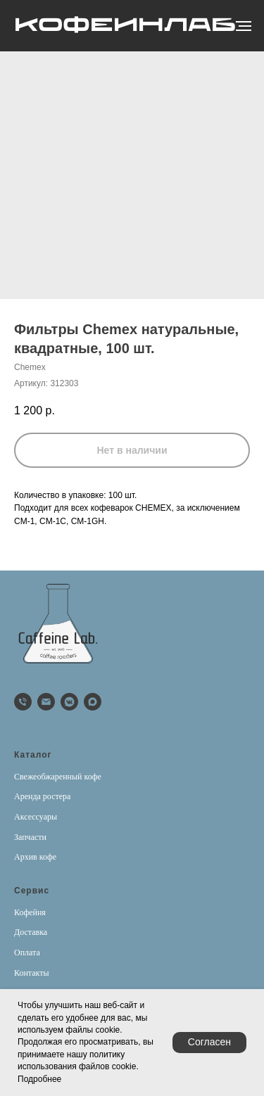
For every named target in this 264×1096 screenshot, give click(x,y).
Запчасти (30, 837)
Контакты (31, 973)
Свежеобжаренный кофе (57, 777)
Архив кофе (35, 857)
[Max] (92, 702)
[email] (46, 702)
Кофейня (30, 912)
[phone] (23, 702)
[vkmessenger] (69, 702)
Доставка (30, 932)
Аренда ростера (42, 796)
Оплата (27, 952)
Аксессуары (35, 817)
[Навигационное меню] (243, 26)
